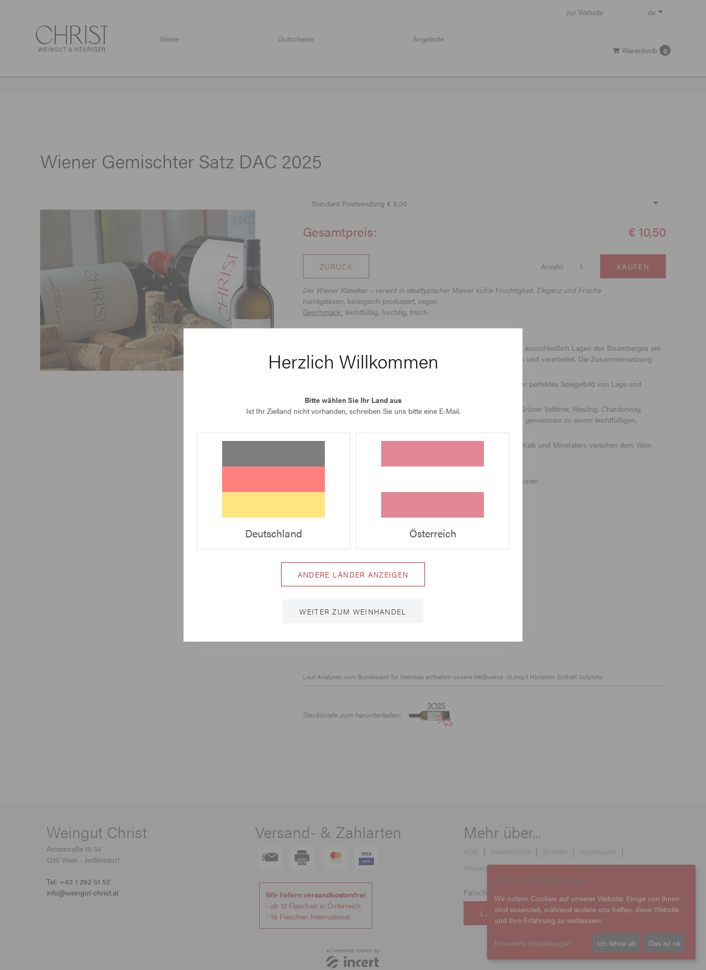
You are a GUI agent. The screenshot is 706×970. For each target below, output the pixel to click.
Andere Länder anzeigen (353, 574)
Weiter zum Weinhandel (352, 611)
